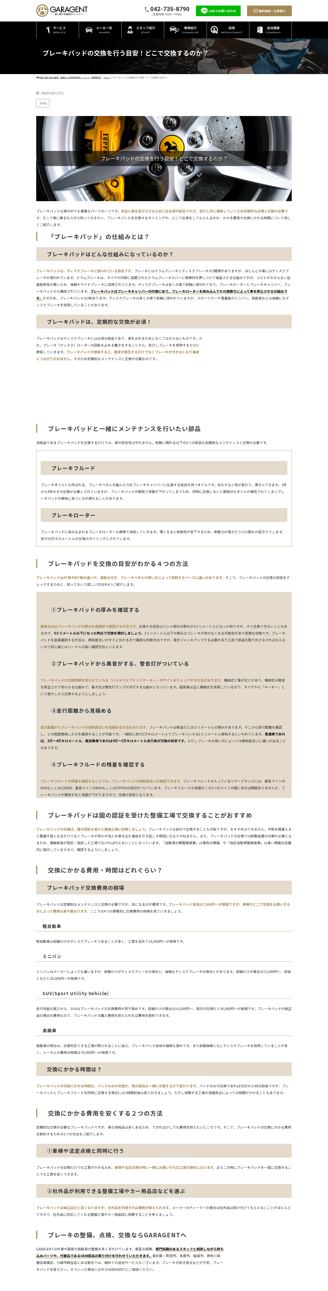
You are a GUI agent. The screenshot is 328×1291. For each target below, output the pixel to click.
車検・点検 (164, 1240)
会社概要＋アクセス (277, 1232)
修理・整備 (164, 1245)
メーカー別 (218, 1232)
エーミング (164, 1266)
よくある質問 (272, 1255)
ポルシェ (220, 1250)
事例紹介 (242, 1240)
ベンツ (219, 1240)
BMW (218, 1245)
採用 (239, 1247)
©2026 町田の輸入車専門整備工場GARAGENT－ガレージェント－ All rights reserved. (164, 1286)
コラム (43, 103)
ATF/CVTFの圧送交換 (171, 1272)
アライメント (165, 1261)
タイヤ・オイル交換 (170, 1256)
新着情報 (269, 1247)
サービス (158, 1232)
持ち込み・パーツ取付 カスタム (178, 1250)
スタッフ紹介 (245, 1232)
